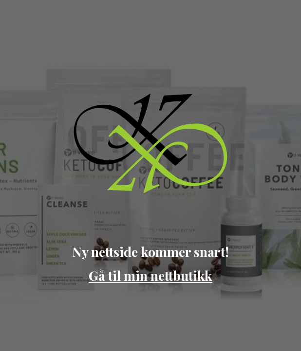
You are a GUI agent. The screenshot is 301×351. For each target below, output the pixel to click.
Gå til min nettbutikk (150, 275)
